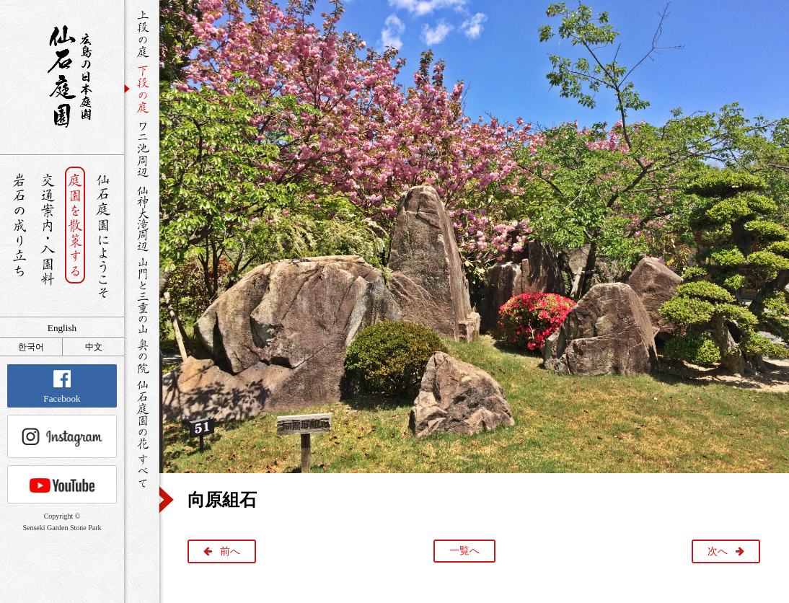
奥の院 (141, 356)
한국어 (31, 347)
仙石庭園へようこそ (103, 236)
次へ (718, 551)
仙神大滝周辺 (141, 218)
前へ (230, 551)
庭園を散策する (75, 236)
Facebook (61, 387)
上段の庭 (141, 34)
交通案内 (47, 236)
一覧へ (464, 550)
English (62, 327)
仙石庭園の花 (141, 413)
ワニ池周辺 (141, 148)
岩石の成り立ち (19, 236)
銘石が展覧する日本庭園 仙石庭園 (62, 76)
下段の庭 (141, 88)
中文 (93, 347)
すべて (141, 470)
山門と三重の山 (141, 295)
